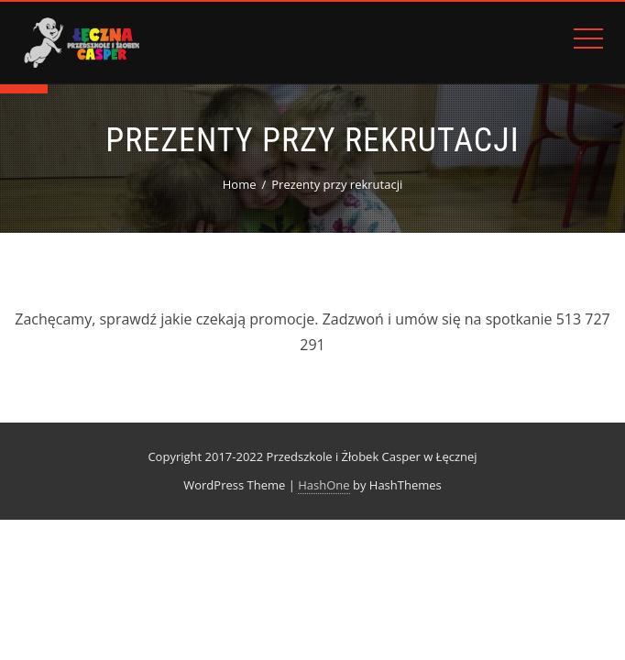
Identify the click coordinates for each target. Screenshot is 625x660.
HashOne (323, 485)
